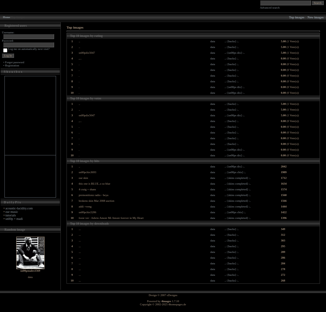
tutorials (10, 215)
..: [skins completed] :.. (237, 178)
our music (11, 212)
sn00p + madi (14, 218)
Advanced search (270, 7)
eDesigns (172, 295)
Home (6, 17)
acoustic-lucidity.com (19, 208)
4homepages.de (177, 304)
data (212, 41)
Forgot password (14, 62)
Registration (12, 65)
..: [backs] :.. (231, 41)
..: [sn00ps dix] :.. (234, 52)
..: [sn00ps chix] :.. (235, 172)
